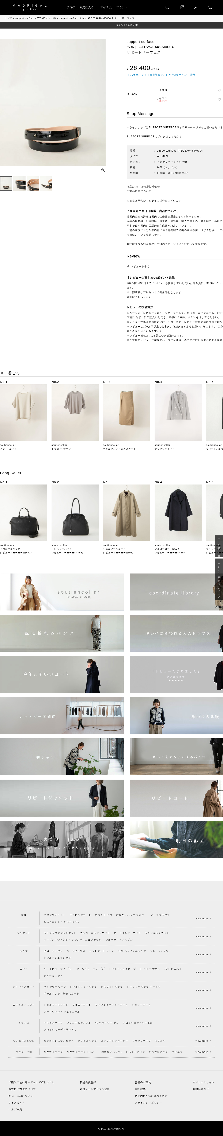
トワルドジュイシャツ (57, 957)
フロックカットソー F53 (137, 1022)
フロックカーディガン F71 (60, 1029)
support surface (24, 18)
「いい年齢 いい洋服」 (219, 546)
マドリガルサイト (204, 1082)
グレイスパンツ (87, 1040)
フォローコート (81, 1004)
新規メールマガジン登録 (95, 1089)
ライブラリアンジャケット (60, 933)
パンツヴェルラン (55, 986)
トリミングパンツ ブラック (143, 986)
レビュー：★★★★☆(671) (16, 552)
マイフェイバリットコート (111, 1004)
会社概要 (140, 1089)
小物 (53, 18)
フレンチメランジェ (79, 1022)
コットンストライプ (101, 951)
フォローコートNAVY (167, 548)
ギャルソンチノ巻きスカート (119, 449)
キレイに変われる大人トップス (219, 579)
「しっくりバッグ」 (63, 548)
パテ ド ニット (8, 449)
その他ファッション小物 (172, 161)
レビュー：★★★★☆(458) (67, 552)
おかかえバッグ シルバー (131, 915)
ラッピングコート (80, 915)
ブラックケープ (141, 1040)
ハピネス (177, 1052)
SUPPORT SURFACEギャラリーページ (174, 127)
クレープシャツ (159, 951)
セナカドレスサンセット (59, 1040)
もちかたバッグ (158, 1052)
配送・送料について (20, 1096)
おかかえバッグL (111, 1052)
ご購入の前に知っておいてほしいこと (31, 1082)
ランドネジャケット (157, 933)
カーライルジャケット (127, 933)
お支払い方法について (22, 1089)
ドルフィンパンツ (112, 986)
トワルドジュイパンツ (83, 986)
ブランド (122, 7)
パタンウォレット (55, 915)
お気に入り (86, 7)
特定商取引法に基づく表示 (151, 1096)
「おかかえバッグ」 (11, 548)
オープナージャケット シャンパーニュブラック (73, 939)
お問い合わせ (201, 1089)
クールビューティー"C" (58, 968)
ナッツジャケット (165, 449)
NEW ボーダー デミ (107, 1022)
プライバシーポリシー (148, 1102)
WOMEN (42, 18)
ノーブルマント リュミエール (62, 1011)
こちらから (175, 136)
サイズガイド (16, 1102)
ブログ (70, 7)
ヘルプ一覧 (15, 1109)
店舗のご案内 (143, 1082)
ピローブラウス (53, 951)
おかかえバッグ (53, 1052)
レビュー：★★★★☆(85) (170, 552)
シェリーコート (141, 1004)
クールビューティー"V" (90, 968)
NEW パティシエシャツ (132, 951)
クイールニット (53, 975)
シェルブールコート (114, 548)
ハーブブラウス (160, 915)
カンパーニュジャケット (95, 933)
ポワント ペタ (103, 915)
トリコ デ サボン (61, 449)
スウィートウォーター (114, 1040)
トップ (8, 18)
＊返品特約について (139, 191)
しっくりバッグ (135, 1052)
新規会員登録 (88, 1082)
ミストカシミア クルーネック (62, 921)
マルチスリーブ (53, 1022)
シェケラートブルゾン (119, 939)
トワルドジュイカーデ (122, 968)
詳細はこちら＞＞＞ (139, 297)
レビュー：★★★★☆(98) (118, 552)
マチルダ (160, 1040)
